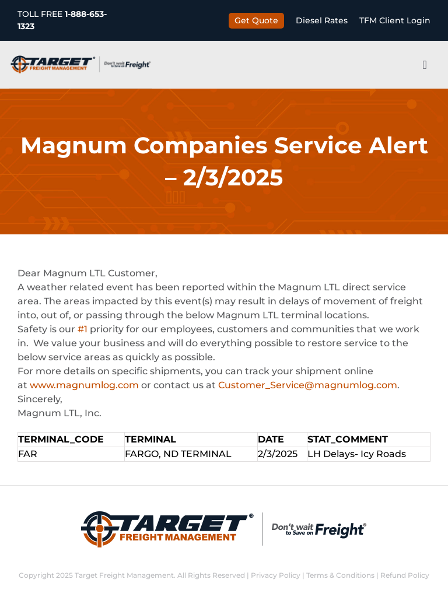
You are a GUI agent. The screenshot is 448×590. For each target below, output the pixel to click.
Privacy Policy (275, 575)
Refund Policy (404, 575)
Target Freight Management (124, 575)
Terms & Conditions (340, 575)
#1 (83, 329)
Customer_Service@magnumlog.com (307, 385)
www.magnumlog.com (84, 385)
